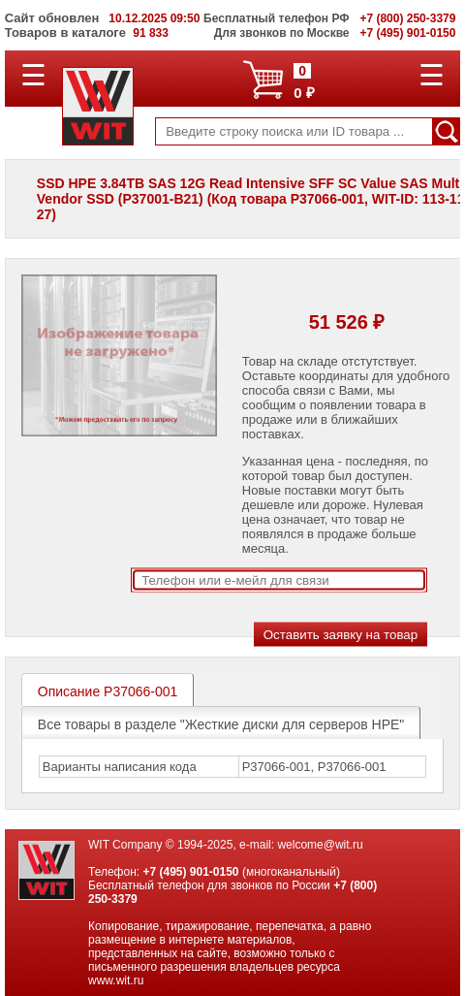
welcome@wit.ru (319, 844)
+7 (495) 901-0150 (190, 872)
